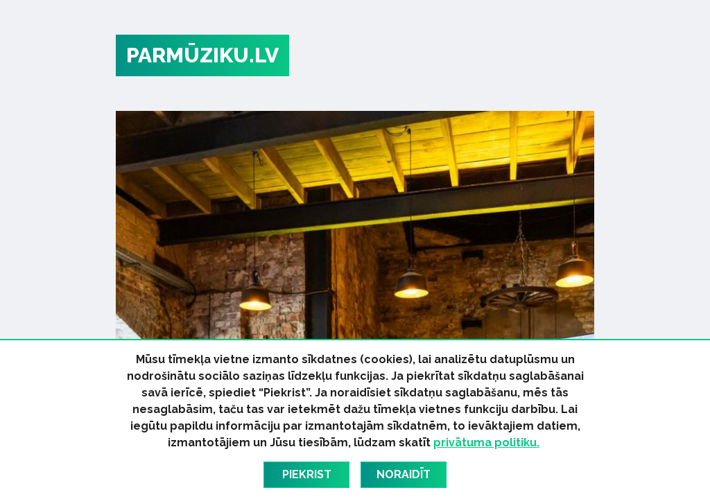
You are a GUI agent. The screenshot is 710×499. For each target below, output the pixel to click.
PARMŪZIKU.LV (202, 55)
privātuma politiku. (486, 442)
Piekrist (306, 474)
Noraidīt (403, 474)
